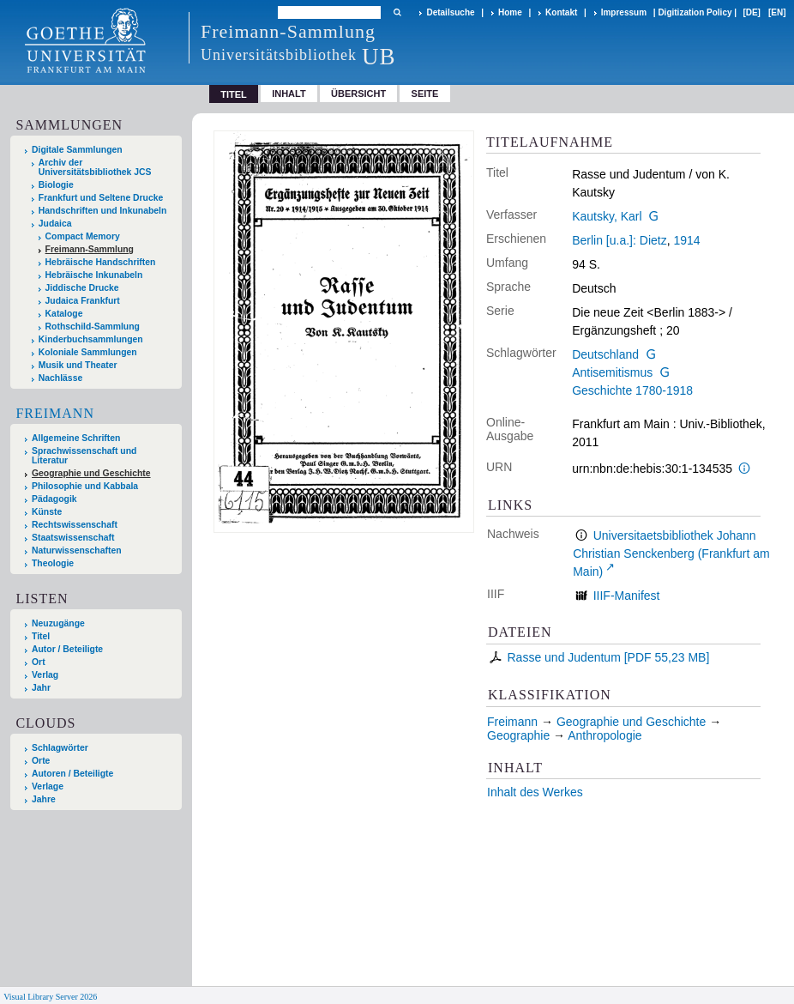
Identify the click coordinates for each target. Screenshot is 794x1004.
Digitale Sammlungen (77, 149)
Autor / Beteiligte (67, 649)
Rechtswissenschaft (74, 524)
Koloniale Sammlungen (88, 352)
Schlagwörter (60, 748)
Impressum (624, 12)
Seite (425, 93)
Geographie (518, 735)
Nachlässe (60, 378)
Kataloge (64, 313)
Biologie (56, 185)
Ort (38, 662)
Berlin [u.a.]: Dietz (619, 240)
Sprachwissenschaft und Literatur (84, 455)
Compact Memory (82, 236)
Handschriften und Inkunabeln (103, 210)
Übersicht (358, 93)
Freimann (54, 413)
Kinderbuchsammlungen (91, 339)
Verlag (45, 675)
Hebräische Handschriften (100, 262)
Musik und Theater (78, 365)
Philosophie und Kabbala (85, 486)
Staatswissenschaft (73, 537)
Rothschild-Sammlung (92, 326)
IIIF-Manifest (626, 595)
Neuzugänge (58, 623)
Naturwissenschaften (77, 550)
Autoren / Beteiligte (72, 773)
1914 (686, 240)
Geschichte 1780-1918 (632, 390)
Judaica (55, 223)
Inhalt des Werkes (535, 792)
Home (510, 12)
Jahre (44, 799)
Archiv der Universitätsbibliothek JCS (95, 167)
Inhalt (289, 93)
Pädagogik (54, 499)
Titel (41, 636)
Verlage (47, 786)
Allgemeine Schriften (76, 438)
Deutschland (605, 354)
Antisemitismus (612, 372)
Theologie (53, 563)
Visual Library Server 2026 (50, 996)
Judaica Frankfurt (82, 300)
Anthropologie (604, 735)
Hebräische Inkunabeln (94, 275)
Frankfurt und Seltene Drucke (101, 198)
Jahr (41, 688)
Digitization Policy (694, 12)
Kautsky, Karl (606, 216)
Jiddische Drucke (82, 288)
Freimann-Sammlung (89, 249)
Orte (41, 760)
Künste (47, 512)
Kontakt (561, 12)
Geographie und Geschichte (91, 473)
